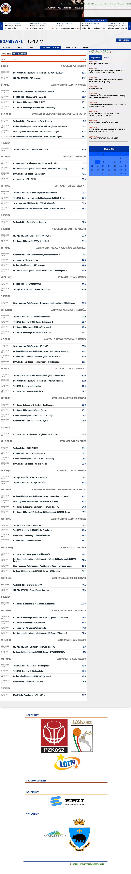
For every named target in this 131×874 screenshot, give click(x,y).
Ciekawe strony (73, 4)
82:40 (84, 386)
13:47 (84, 477)
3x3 (124, 8)
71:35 (84, 695)
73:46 (84, 463)
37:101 (83, 603)
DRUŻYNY (7, 47)
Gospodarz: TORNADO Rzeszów (71, 470)
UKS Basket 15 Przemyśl (44, 91)
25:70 (84, 681)
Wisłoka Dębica (19, 121)
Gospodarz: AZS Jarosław (73, 65)
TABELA (32, 47)
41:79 (84, 356)
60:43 (84, 260)
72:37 (84, 391)
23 (120, 169)
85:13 (84, 482)
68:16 (84, 676)
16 (120, 166)
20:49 (84, 405)
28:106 (83, 289)
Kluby (81, 4)
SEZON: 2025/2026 (123, 40)
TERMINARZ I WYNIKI (50, 47)
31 (126, 173)
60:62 (84, 566)
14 (109, 166)
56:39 (84, 571)
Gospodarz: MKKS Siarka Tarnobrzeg (68, 84)
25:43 (84, 415)
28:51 (84, 107)
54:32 (84, 525)
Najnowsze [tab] (95, 57)
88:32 (84, 136)
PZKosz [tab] (107, 57)
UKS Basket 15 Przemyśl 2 (36, 97)
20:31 (84, 97)
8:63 (84, 121)
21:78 (84, 434)
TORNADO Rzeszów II (39, 149)
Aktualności (51, 8)
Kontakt (87, 4)
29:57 (84, 458)
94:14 (84, 241)
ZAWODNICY (71, 47)
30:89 (84, 126)
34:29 (84, 506)
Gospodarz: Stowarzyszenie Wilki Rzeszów (65, 339)
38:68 (84, 617)
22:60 (84, 316)
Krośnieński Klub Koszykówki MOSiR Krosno (51, 126)
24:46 (84, 420)
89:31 (84, 410)
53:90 (84, 303)
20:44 (84, 192)
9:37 (84, 163)
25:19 (84, 102)
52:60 (84, 633)
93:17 (84, 72)
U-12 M (35, 41)
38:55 (84, 453)
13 (103, 166)
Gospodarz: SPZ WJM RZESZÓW (72, 277)
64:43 (84, 351)
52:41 (84, 168)
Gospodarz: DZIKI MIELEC (74, 156)
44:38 (84, 91)
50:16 (84, 270)
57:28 (84, 501)
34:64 (84, 448)
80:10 (84, 327)
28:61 (84, 322)
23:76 (84, 198)
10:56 (84, 590)
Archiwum (89, 8)
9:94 (84, 254)
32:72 (84, 332)
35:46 (84, 671)
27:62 (84, 554)
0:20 (84, 646)
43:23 (84, 173)
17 (126, 166)
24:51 (84, 78)
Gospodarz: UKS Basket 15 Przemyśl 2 (68, 309)
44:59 (84, 628)
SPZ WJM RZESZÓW (55, 72)
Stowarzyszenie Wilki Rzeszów (39, 121)
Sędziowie (100, 8)
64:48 (84, 265)
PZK (59, 8)
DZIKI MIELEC (18, 97)
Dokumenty (63, 4)
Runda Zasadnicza (19, 54)
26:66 (84, 530)
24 (126, 169)
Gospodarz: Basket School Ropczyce (69, 398)
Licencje (100, 4)
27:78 (84, 235)
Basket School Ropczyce (22, 126)
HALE (20, 47)
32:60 (84, 222)
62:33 (84, 131)
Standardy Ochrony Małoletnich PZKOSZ (117, 4)
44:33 (84, 584)
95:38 (84, 622)
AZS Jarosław (35, 78)
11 (92, 166)
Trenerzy (109, 8)
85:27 (84, 496)
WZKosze (94, 4)
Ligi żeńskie (78, 8)
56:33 (84, 540)
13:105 (83, 375)
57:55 (84, 380)
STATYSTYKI (87, 47)
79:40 (84, 284)
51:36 (84, 203)
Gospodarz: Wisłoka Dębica (73, 441)
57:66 (84, 560)
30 (120, 173)
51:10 (84, 149)
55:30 (84, 346)
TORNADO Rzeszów (21, 149)
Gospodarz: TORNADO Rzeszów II (70, 185)
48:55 (84, 535)
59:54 (84, 361)
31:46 (84, 179)
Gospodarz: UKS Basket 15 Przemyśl (69, 228)
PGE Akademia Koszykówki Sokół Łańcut (29, 72)
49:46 (84, 665)
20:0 (84, 652)
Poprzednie (6, 54)
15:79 (84, 512)
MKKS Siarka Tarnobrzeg (23, 91)
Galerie (118, 8)
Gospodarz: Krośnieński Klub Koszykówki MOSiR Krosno (58, 114)
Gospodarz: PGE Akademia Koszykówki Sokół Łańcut (60, 247)
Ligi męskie (67, 8)
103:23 (83, 208)
